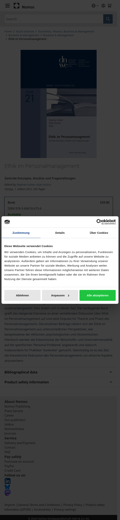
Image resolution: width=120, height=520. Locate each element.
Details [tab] (60, 232)
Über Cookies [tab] (99, 232)
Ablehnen (22, 295)
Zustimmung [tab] (21, 232)
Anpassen (60, 295)
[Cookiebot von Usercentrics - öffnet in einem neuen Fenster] (99, 222)
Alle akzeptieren (98, 295)
